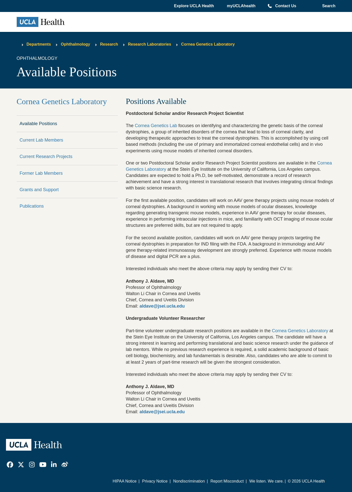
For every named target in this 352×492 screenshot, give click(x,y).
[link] (10, 465)
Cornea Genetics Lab (156, 125)
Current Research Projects (46, 156)
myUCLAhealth (241, 6)
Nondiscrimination (189, 481)
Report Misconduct (227, 481)
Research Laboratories (149, 44)
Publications (32, 206)
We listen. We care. (266, 481)
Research (109, 44)
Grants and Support (39, 189)
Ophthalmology (75, 44)
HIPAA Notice (125, 481)
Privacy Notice (154, 481)
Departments (39, 44)
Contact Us (285, 6)
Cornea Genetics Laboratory (208, 44)
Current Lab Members (41, 140)
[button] (194, 5)
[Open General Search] (327, 5)
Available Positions (38, 123)
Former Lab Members (41, 173)
